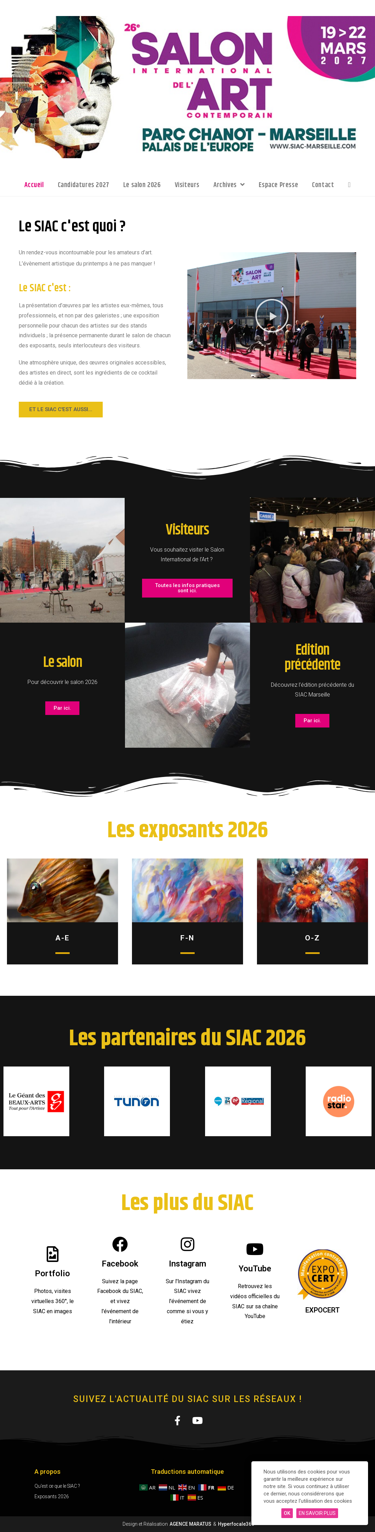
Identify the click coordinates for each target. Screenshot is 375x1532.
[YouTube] (255, 1249)
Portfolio (52, 1273)
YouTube (255, 1268)
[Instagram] (187, 1244)
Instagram (187, 1263)
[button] (272, 315)
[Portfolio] (52, 1254)
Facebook (120, 1263)
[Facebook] (120, 1244)
